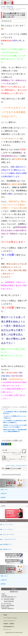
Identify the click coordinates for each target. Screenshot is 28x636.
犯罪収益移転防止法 (8, 626)
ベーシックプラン (8, 529)
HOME (4, 6)
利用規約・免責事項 (8, 623)
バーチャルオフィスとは (10, 618)
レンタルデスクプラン (9, 539)
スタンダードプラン (9, 534)
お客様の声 (4, 493)
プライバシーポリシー (9, 620)
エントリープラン (8, 524)
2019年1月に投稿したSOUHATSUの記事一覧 (16, 465)
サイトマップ (7, 629)
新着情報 (11, 6)
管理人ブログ (4, 489)
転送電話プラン (7, 544)
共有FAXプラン (7, 549)
